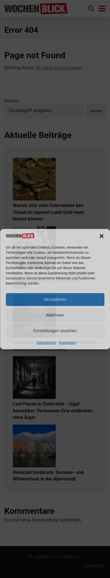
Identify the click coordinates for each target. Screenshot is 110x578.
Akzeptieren (55, 299)
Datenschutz (46, 343)
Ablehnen (55, 315)
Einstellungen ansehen (55, 330)
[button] (101, 236)
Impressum (67, 343)
